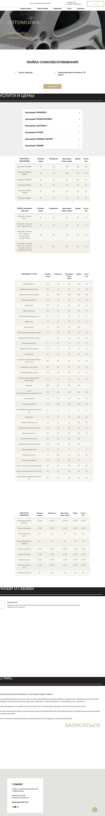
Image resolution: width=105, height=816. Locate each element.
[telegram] (13, 807)
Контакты (81, 9)
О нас (69, 8)
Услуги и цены (25, 8)
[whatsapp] (15, 807)
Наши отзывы (42, 8)
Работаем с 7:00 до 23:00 (74, 4)
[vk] (18, 807)
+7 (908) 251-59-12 (71, 2)
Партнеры (58, 8)
